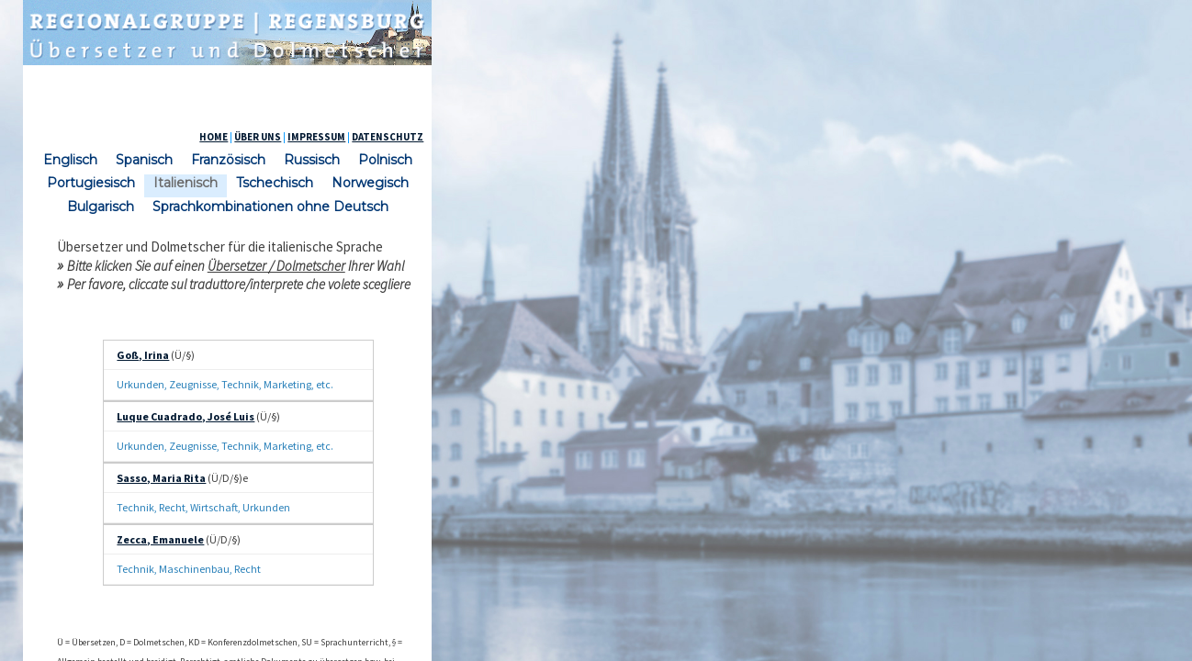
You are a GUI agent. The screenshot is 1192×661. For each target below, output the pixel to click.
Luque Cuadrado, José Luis (349, 391)
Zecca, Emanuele (323, 450)
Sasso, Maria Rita (324, 421)
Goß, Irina (306, 361)
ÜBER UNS (816, 136)
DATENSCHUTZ (946, 136)
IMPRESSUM (875, 136)
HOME (772, 136)
